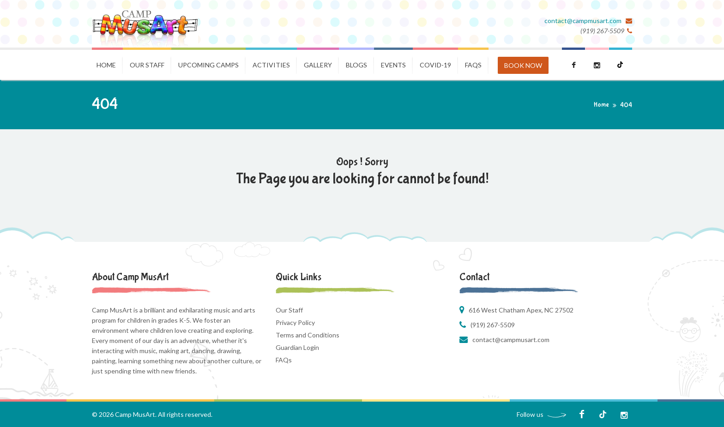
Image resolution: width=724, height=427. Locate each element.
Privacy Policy (295, 322)
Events (393, 65)
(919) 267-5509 (493, 325)
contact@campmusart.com (583, 20)
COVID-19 (435, 65)
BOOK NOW (523, 65)
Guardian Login (297, 347)
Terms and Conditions (307, 335)
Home (106, 65)
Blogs (356, 65)
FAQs (284, 360)
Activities (271, 65)
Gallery (318, 65)
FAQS (473, 65)
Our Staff (147, 65)
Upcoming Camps (208, 65)
